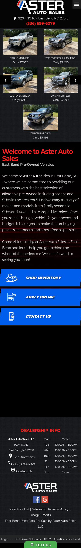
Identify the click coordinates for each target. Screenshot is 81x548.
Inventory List (19, 509)
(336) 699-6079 (40, 23)
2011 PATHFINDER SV (40, 133)
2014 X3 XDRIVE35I (20, 58)
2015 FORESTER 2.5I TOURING (60, 58)
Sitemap (38, 509)
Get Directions (24, 457)
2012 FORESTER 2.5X (20, 95)
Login (4, 539)
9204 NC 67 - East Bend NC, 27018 (40, 18)
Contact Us (24, 471)
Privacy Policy (58, 509)
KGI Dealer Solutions (28, 539)
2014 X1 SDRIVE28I (60, 95)
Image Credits (40, 515)
